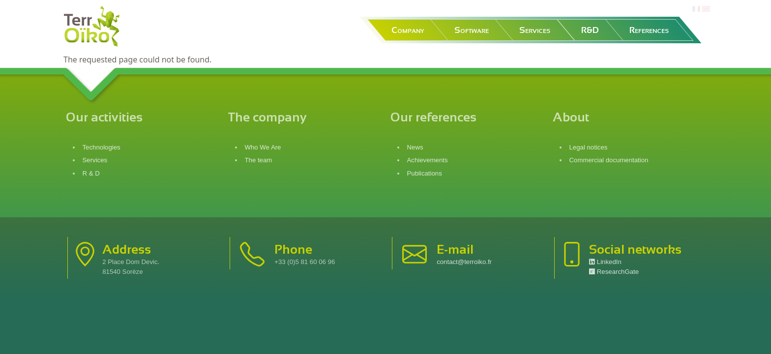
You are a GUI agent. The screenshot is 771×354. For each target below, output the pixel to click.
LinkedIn (605, 262)
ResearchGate (614, 271)
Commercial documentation (610, 160)
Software (471, 30)
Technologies (101, 147)
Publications (424, 173)
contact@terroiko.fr (464, 262)
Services (534, 30)
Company (407, 30)
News (415, 147)
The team (258, 160)
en (706, 9)
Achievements (427, 160)
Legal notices (589, 147)
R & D (91, 173)
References (649, 30)
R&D (590, 30)
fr (695, 9)
